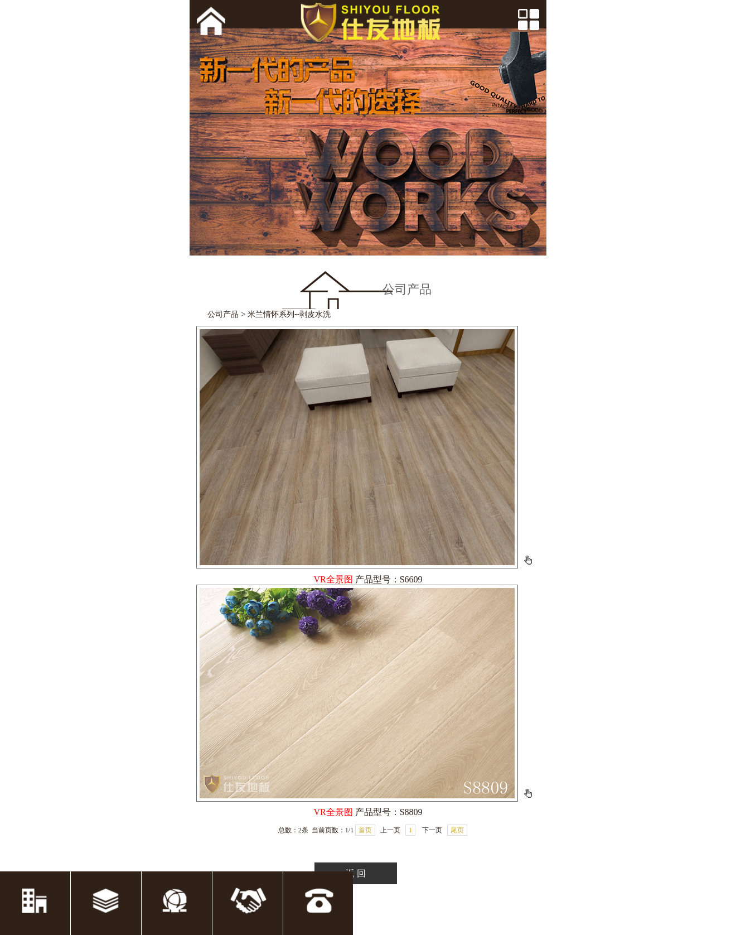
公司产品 (223, 314)
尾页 (457, 830)
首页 (365, 830)
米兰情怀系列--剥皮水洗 (289, 314)
